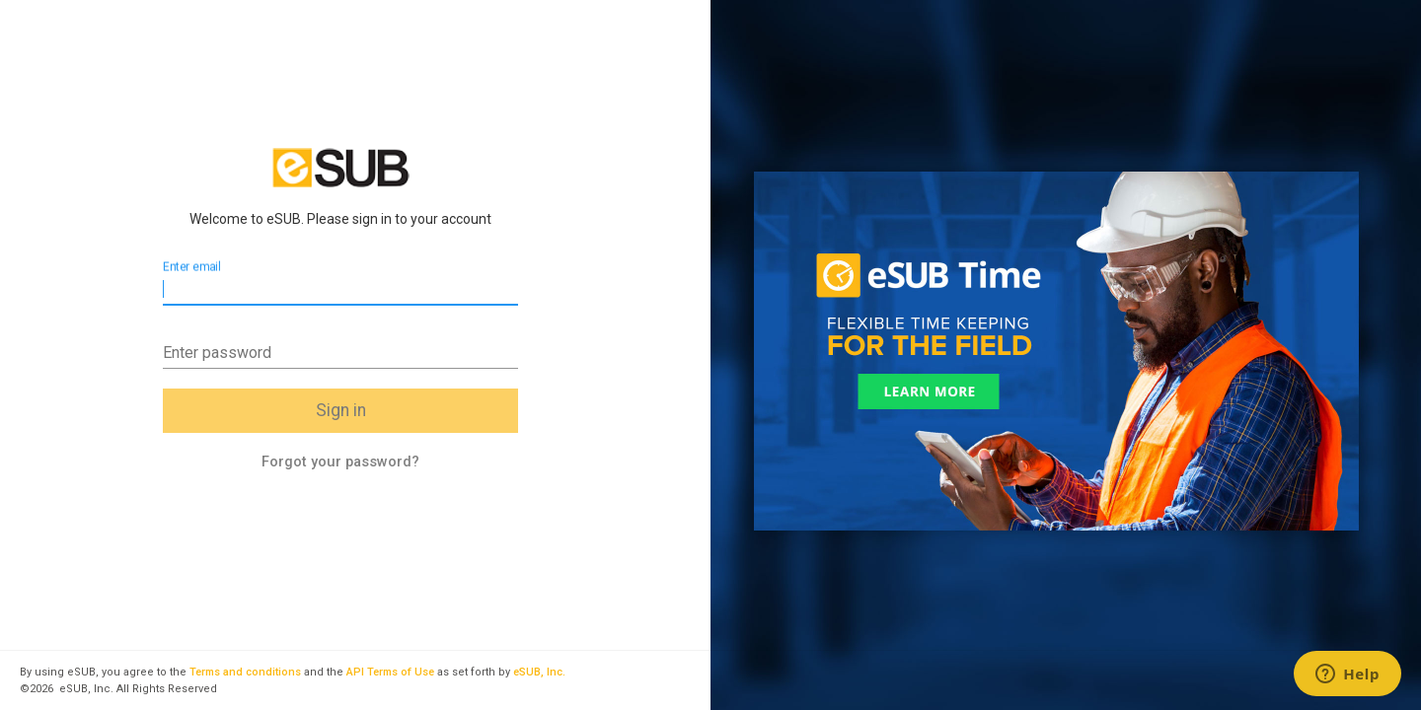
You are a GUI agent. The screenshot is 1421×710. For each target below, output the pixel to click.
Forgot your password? (340, 462)
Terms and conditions (245, 672)
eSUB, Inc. (539, 672)
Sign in (341, 410)
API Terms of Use (390, 672)
